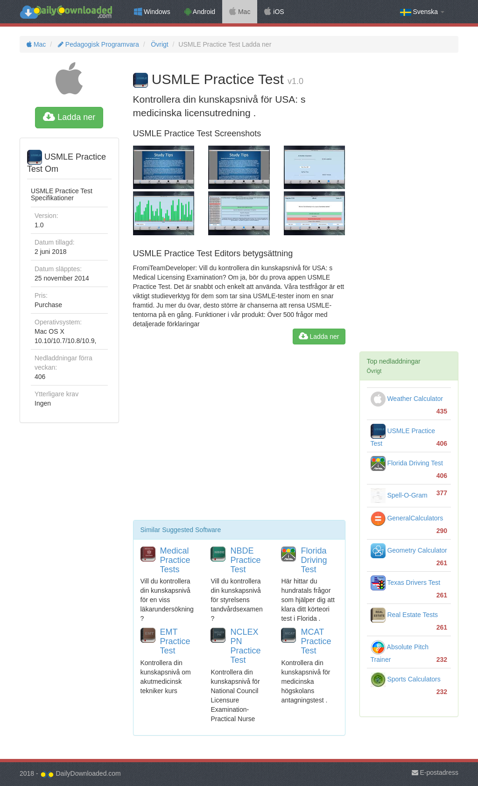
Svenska (422, 12)
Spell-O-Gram (399, 495)
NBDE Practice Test (245, 560)
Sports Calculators (406, 679)
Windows (152, 11)
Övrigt (158, 44)
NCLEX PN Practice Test (245, 645)
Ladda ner (69, 117)
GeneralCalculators (407, 518)
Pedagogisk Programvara (97, 44)
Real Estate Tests (404, 614)
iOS (274, 11)
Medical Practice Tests (175, 560)
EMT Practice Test (175, 641)
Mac (239, 11)
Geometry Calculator (409, 550)
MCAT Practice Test (316, 641)
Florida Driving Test (314, 560)
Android (199, 11)
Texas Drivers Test (406, 582)
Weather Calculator (407, 398)
